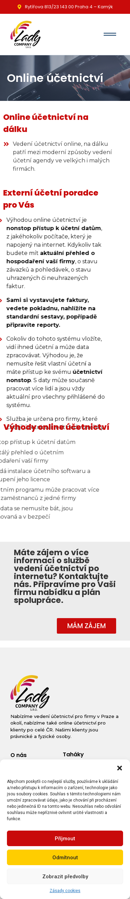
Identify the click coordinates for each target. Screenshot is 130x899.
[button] (119, 768)
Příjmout (65, 838)
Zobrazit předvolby (65, 876)
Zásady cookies (65, 890)
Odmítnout (65, 857)
